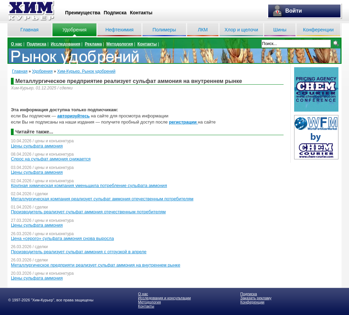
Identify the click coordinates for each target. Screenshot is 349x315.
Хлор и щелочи (241, 29)
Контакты (141, 12)
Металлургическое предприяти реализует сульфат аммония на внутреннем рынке (95, 265)
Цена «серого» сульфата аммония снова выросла (62, 238)
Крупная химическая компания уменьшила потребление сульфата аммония (89, 185)
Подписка (115, 12)
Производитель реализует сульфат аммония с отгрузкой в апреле (79, 251)
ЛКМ (203, 29)
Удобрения (74, 29)
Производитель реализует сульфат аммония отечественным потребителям (88, 211)
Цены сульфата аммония (37, 145)
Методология (119, 44)
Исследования (65, 44)
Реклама (93, 44)
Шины (279, 29)
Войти (293, 11)
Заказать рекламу (255, 298)
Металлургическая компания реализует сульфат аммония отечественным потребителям (102, 198)
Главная (29, 29)
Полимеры (164, 29)
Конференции (318, 29)
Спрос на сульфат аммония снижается (51, 158)
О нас (16, 44)
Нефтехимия (119, 29)
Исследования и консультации (164, 298)
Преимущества (82, 12)
